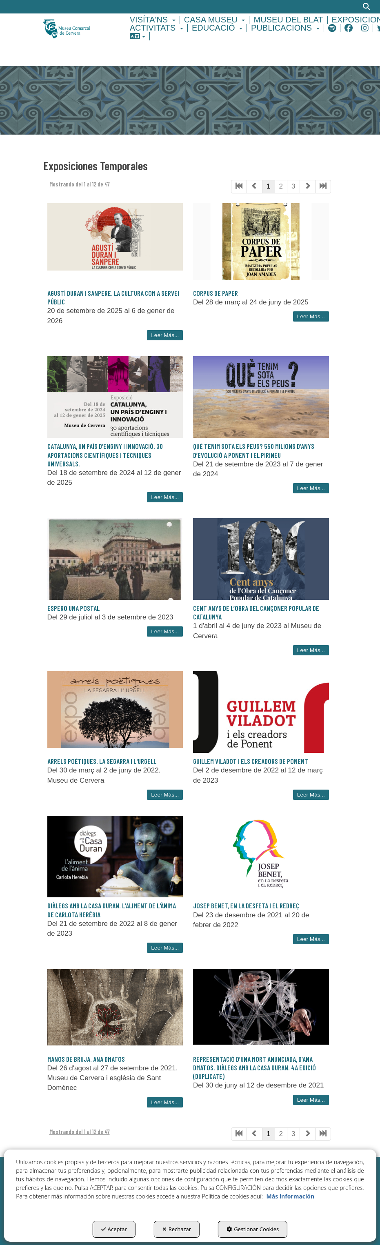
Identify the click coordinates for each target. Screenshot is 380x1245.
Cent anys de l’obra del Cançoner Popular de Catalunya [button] (256, 612)
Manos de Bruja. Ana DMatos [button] (86, 1059)
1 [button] (268, 186)
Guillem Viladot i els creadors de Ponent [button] (250, 761)
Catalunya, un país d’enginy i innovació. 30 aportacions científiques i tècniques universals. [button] (105, 455)
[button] (75, 28)
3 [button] (293, 186)
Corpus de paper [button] (215, 293)
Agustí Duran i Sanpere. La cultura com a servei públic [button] (113, 297)
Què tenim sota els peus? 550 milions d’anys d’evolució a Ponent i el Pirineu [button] (253, 450)
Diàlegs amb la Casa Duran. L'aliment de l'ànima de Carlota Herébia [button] (111, 909)
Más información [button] (290, 1196)
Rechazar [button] (176, 1229)
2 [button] (281, 186)
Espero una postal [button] (73, 608)
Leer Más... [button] (165, 335)
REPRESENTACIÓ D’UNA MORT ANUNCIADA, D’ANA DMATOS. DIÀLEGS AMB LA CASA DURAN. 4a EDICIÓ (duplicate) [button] (254, 1068)
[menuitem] (154, 20)
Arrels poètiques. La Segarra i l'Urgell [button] (101, 761)
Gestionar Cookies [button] (253, 1229)
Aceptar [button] (114, 1229)
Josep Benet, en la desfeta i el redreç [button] (246, 905)
